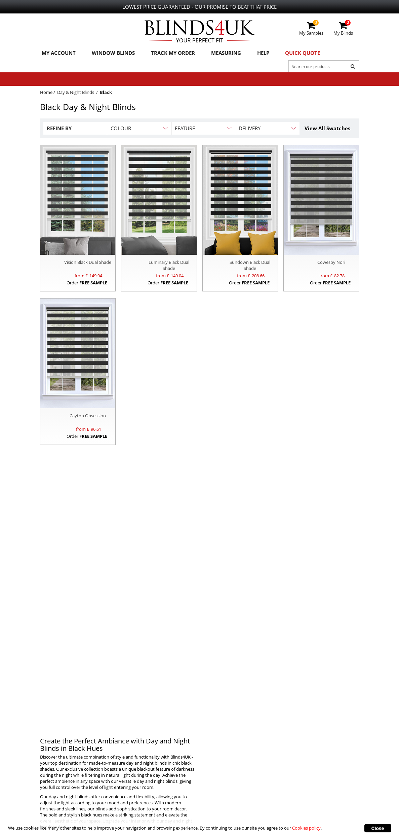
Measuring (215, 53)
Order (87, 284)
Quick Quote (286, 53)
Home (46, 94)
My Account (57, 53)
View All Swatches (327, 129)
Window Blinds (108, 53)
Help (249, 53)
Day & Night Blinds (75, 94)
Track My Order (165, 53)
